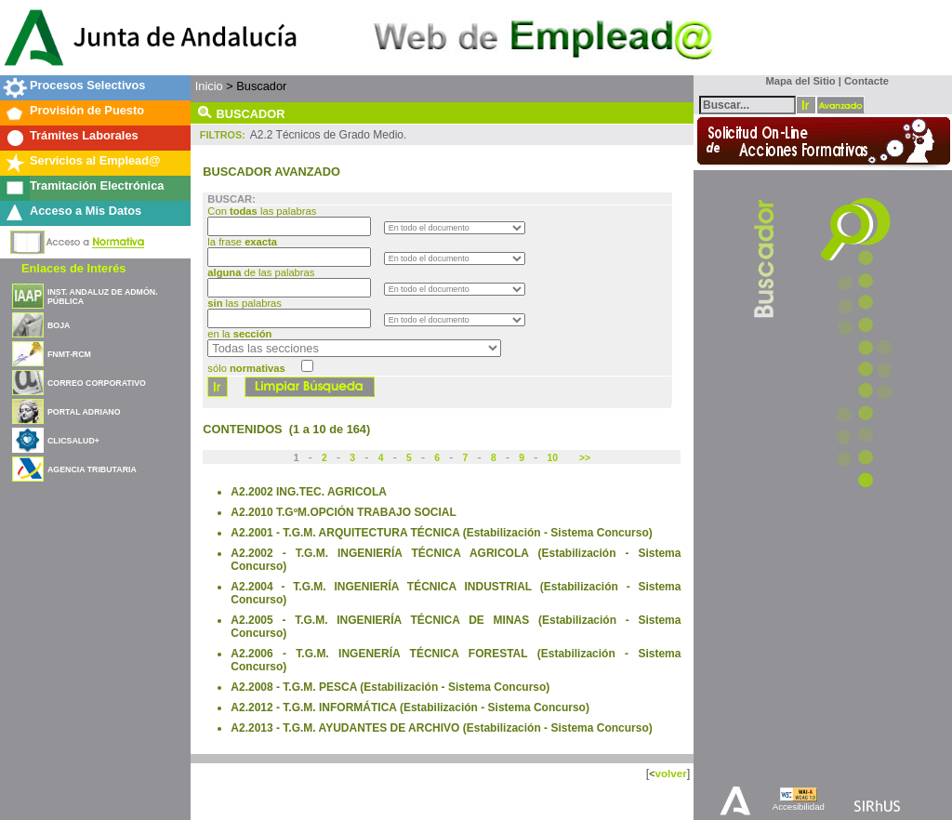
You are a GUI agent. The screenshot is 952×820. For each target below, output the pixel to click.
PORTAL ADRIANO (84, 412)
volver (670, 773)
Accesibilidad (799, 806)
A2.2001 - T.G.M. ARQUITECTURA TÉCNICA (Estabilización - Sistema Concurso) (441, 532)
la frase (243, 241)
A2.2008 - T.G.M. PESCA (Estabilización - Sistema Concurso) (390, 687)
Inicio (209, 86)
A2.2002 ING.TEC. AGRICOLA (309, 491)
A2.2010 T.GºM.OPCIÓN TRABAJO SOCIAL (343, 512)
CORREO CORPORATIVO (96, 383)
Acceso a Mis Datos (85, 211)
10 (553, 458)
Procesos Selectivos (87, 85)
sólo (245, 368)
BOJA (58, 325)
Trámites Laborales (84, 135)
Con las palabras (263, 211)
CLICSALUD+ (73, 440)
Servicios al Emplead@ (95, 160)
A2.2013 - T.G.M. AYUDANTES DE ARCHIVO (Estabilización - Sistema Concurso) (441, 727)
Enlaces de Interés (73, 268)
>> (583, 458)
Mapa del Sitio (796, 80)
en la (239, 333)
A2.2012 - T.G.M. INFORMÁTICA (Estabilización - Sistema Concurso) (410, 707)
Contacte (866, 80)
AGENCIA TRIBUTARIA (92, 469)
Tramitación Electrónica (97, 185)
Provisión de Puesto (87, 110)
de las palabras (260, 272)
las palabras (244, 303)
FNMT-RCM (69, 354)
